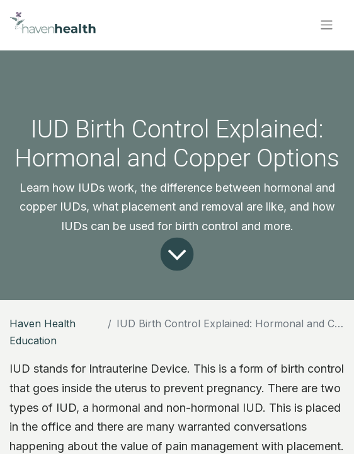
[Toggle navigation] (327, 25)
